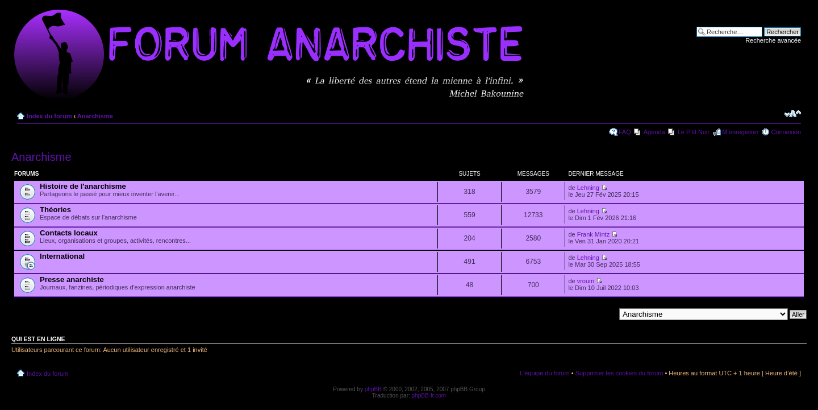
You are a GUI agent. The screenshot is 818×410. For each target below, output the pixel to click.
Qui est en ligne (38, 339)
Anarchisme (95, 116)
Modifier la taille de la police (792, 114)
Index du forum (49, 116)
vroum (586, 281)
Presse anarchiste (72, 279)
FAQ (625, 132)
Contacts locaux (69, 233)
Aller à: (605, 313)
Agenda (654, 132)
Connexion (786, 132)
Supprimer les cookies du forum (619, 373)
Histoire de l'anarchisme (83, 186)
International (62, 256)
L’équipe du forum (544, 373)
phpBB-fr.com (429, 395)
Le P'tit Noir (694, 132)
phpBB (373, 389)
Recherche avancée (773, 40)
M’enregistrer (740, 132)
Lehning (588, 187)
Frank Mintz (593, 234)
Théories (55, 209)
